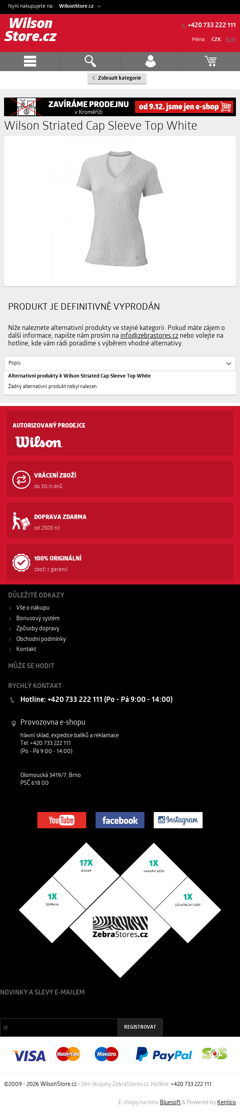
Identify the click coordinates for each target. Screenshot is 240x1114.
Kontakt (26, 650)
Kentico (226, 1103)
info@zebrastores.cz (149, 336)
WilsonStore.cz (76, 6)
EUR (231, 39)
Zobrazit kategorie (119, 78)
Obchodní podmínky (41, 639)
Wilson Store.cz (30, 31)
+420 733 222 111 (211, 25)
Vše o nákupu (33, 608)
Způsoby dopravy (37, 629)
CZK (216, 39)
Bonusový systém (38, 619)
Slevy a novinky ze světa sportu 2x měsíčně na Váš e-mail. (69, 1008)
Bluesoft (170, 1103)
